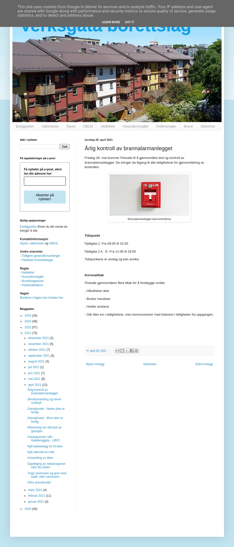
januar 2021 (36, 501)
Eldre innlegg (204, 364)
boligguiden (29, 226)
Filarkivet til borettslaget (37, 260)
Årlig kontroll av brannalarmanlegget (42, 391)
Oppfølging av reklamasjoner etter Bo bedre (46, 465)
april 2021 (35, 385)
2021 (28, 333)
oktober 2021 (37, 349)
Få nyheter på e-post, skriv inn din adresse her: (43, 171)
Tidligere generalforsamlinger (41, 256)
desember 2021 (39, 338)
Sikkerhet (208, 126)
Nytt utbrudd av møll (40, 452)
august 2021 (36, 361)
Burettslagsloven (33, 281)
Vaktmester (50, 126)
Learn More (111, 22)
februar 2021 (37, 495)
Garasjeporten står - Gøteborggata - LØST (43, 438)
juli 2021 (34, 367)
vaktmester (36, 243)
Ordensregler (166, 126)
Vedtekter (108, 126)
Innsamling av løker (40, 458)
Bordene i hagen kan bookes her (41, 297)
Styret (71, 126)
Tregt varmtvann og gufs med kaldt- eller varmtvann (46, 475)
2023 (28, 321)
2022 (28, 327)
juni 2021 (34, 373)
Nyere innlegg (95, 364)
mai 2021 (34, 379)
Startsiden (150, 364)
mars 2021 (35, 490)
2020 (28, 509)
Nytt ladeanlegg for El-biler (44, 446)
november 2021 (39, 344)
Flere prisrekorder (39, 482)
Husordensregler (136, 126)
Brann (188, 126)
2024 (28, 315)
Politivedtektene (32, 285)
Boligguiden (25, 126)
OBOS (88, 126)
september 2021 (39, 355)
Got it (129, 22)
